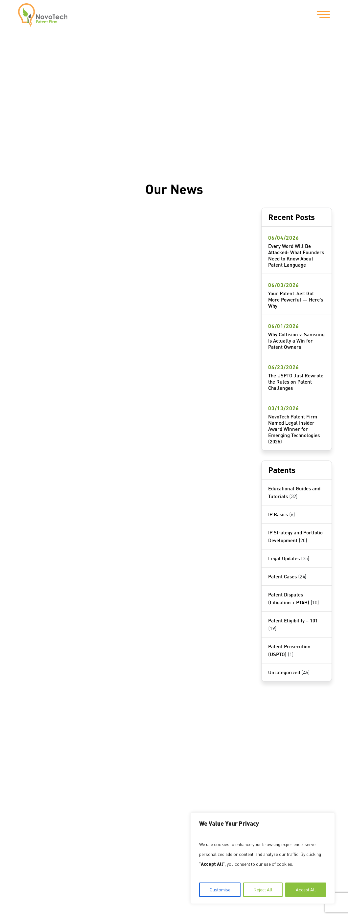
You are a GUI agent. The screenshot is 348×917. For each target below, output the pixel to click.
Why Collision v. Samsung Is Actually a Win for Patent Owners (296, 340)
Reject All (263, 889)
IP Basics (278, 514)
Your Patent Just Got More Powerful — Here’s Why (295, 299)
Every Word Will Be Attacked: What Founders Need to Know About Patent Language (296, 255)
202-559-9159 (119, 796)
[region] (262, 858)
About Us (33, 763)
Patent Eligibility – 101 (293, 620)
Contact (32, 786)
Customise (220, 889)
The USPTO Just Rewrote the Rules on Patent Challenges (295, 381)
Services (33, 774)
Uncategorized (284, 672)
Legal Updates (284, 558)
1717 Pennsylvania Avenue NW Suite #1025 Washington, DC (145, 762)
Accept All (306, 889)
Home (29, 751)
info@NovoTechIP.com (178, 796)
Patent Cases (282, 576)
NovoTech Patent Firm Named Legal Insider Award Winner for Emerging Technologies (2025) (294, 429)
